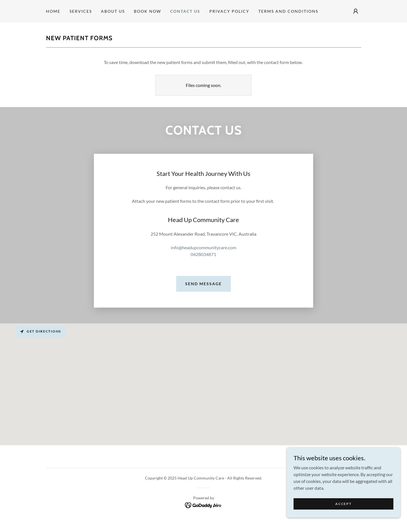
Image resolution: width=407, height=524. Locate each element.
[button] (355, 11)
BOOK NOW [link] (147, 11)
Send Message (203, 283)
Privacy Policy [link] (229, 11)
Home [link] (53, 11)
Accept (343, 504)
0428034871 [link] (203, 254)
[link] (203, 504)
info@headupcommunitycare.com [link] (203, 247)
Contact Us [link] (185, 11)
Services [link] (80, 11)
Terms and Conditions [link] (288, 11)
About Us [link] (113, 11)
